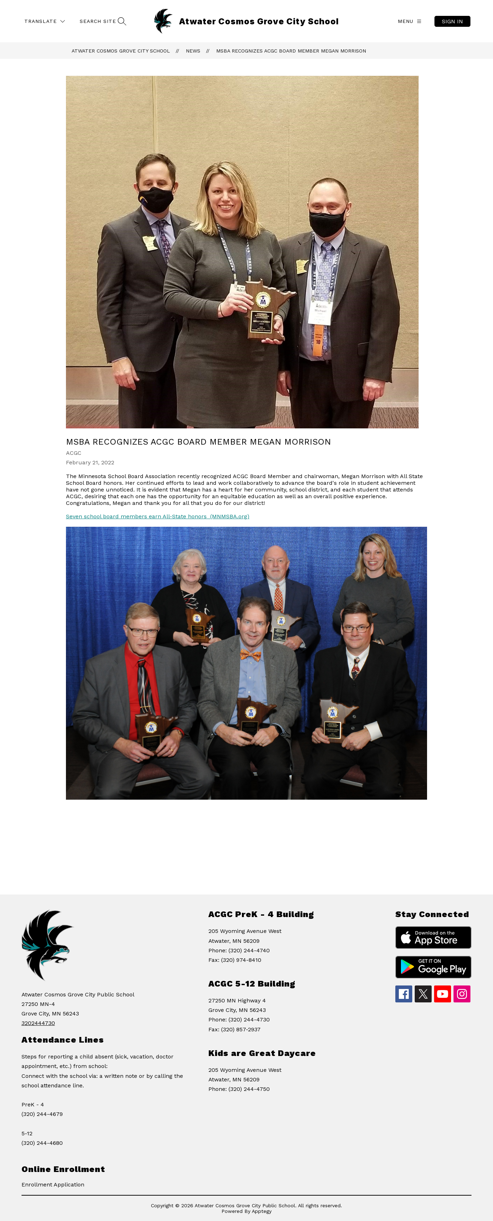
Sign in (452, 21)
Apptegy (262, 1211)
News (193, 51)
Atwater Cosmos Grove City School (121, 51)
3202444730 (38, 1023)
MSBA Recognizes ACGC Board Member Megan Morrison (291, 51)
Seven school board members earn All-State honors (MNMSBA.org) (157, 516)
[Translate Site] (45, 21)
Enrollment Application (53, 1184)
